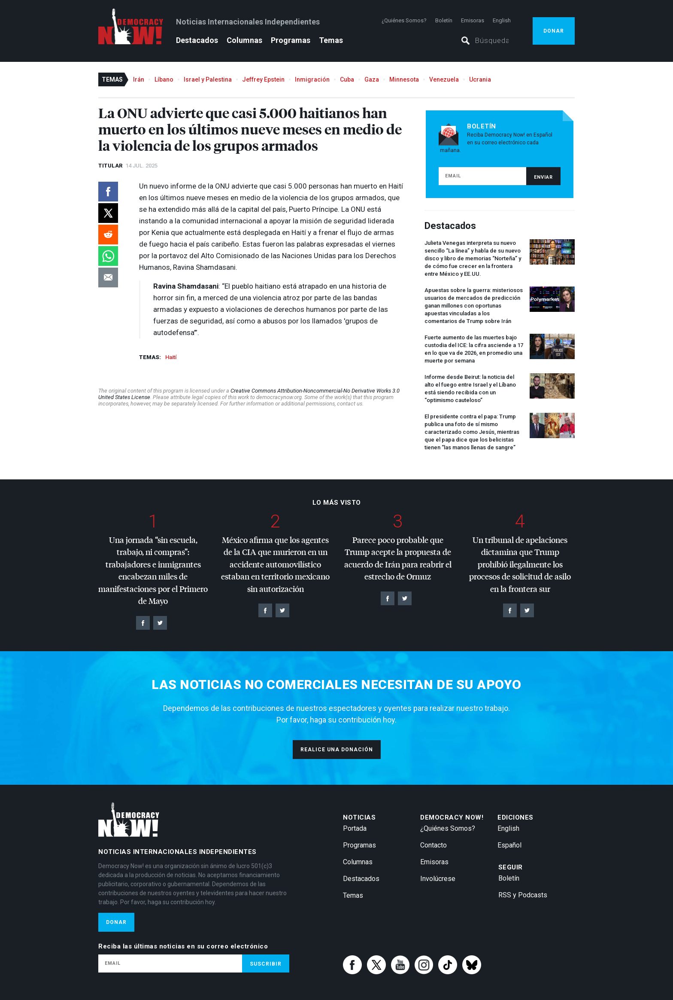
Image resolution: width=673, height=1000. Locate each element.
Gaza (371, 79)
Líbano (164, 79)
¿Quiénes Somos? (404, 20)
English (502, 20)
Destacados (197, 40)
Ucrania (480, 79)
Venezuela (444, 79)
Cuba (347, 79)
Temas (331, 40)
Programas (290, 40)
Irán (138, 79)
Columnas (244, 40)
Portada (355, 828)
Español (509, 845)
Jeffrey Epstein (263, 79)
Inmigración (312, 79)
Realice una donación (336, 750)
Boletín (443, 20)
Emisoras (472, 20)
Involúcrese (437, 879)
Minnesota (404, 79)
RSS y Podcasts (522, 895)
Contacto (433, 845)
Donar (553, 31)
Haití (170, 357)
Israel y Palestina (208, 79)
